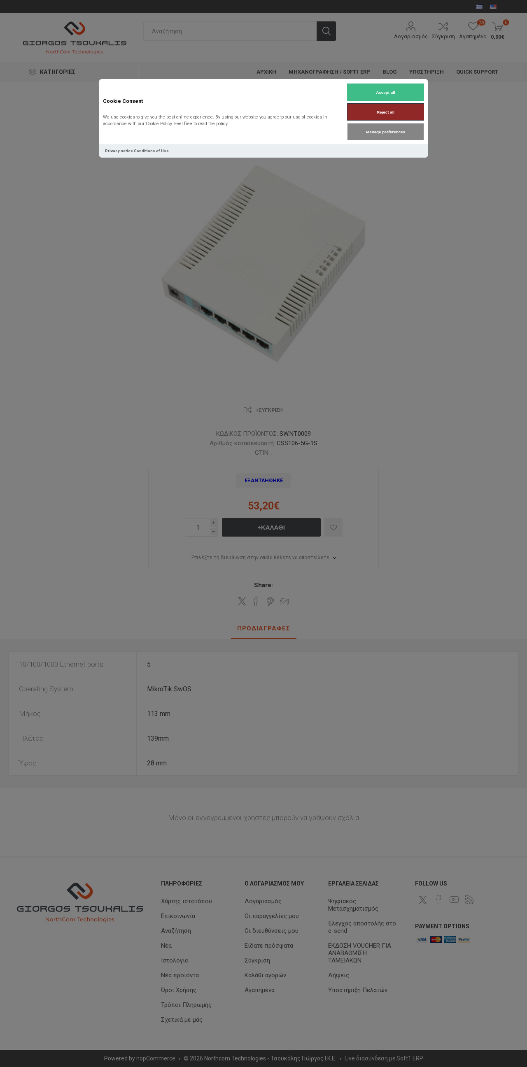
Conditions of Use (151, 151)
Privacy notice (119, 151)
